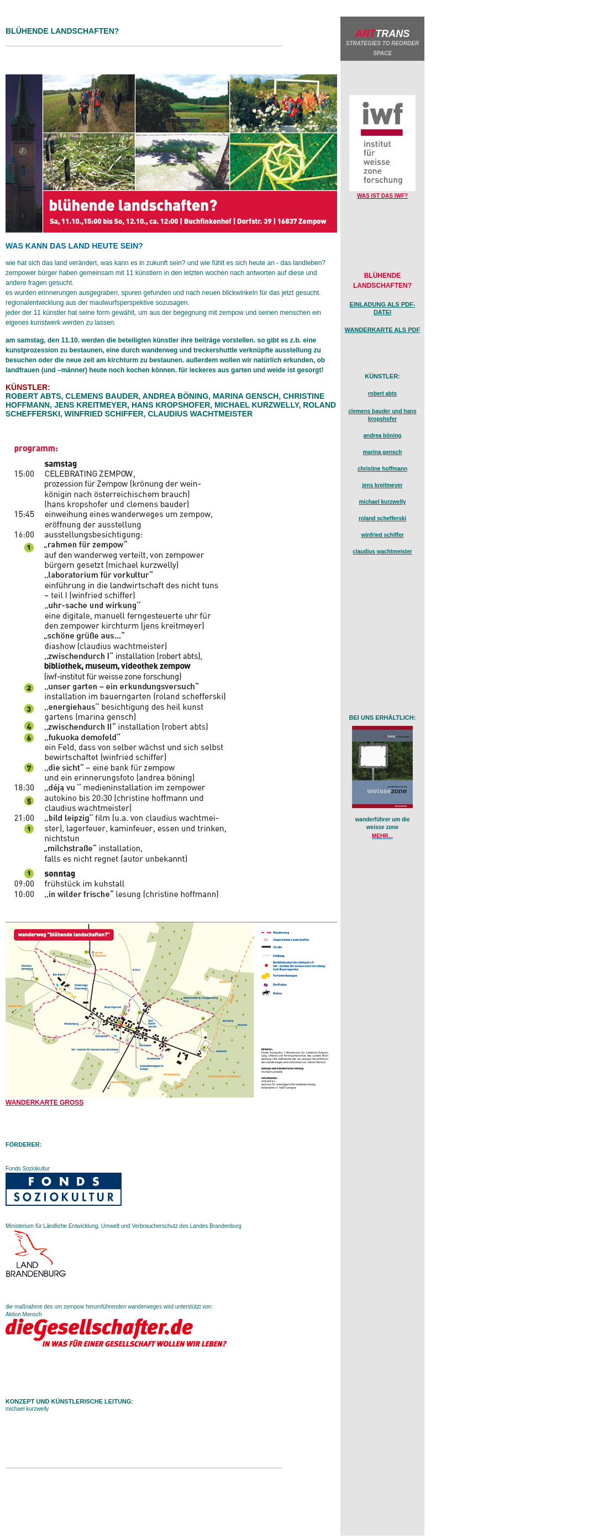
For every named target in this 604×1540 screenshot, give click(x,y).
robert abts (382, 394)
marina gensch (382, 452)
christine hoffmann (382, 469)
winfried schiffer (382, 535)
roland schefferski (382, 518)
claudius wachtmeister (382, 552)
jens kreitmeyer (382, 485)
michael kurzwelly (382, 502)
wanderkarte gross (44, 1102)
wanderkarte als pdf (382, 329)
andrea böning (383, 436)
